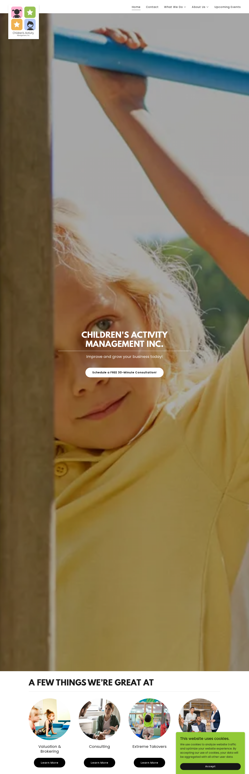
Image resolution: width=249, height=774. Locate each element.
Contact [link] (152, 7)
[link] (23, 6)
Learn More (49, 763)
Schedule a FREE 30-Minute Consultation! (124, 372)
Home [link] (136, 7)
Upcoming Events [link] (227, 7)
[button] (175, 7)
